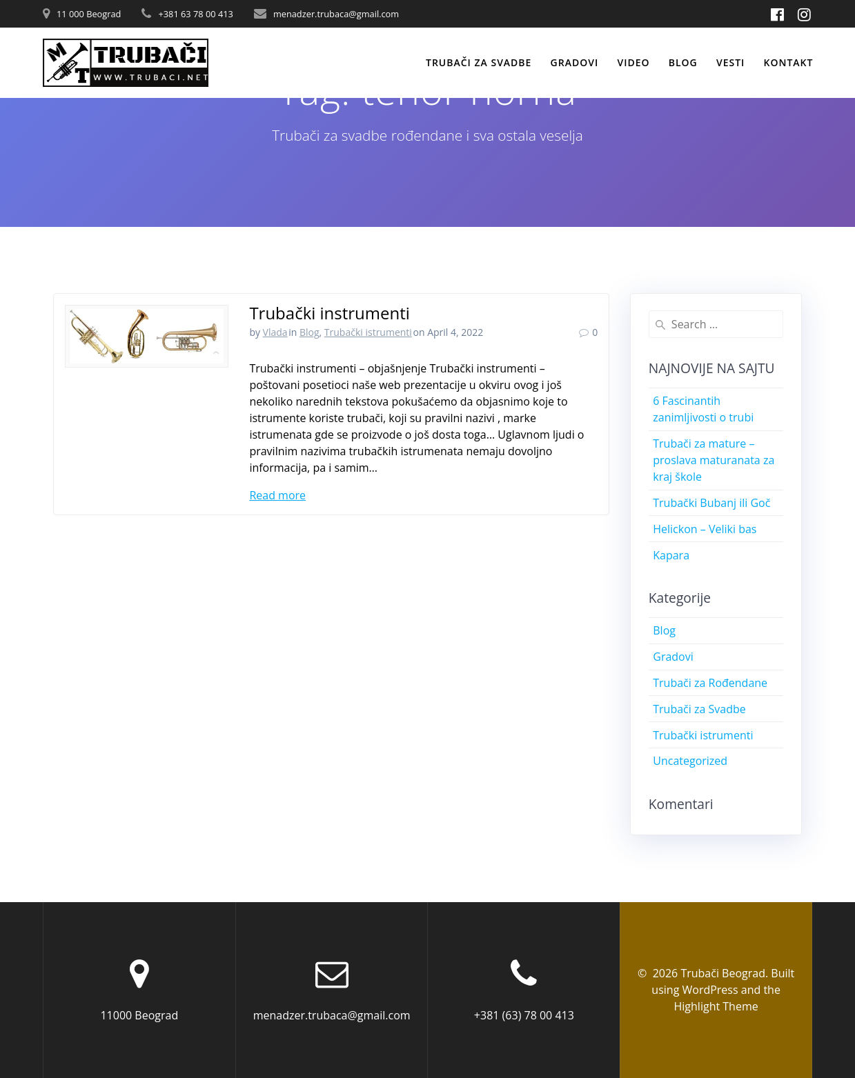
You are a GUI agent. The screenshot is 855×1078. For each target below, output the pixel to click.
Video (633, 62)
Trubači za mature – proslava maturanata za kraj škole (713, 460)
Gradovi (575, 62)
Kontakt (789, 62)
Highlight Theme (716, 1006)
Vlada (275, 332)
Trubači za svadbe (478, 62)
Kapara (671, 555)
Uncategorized (690, 760)
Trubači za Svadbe (699, 709)
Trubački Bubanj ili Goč (711, 502)
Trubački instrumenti (329, 312)
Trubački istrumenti (368, 332)
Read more (277, 495)
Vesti (730, 62)
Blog (683, 62)
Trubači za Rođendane (710, 682)
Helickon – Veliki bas (704, 529)
